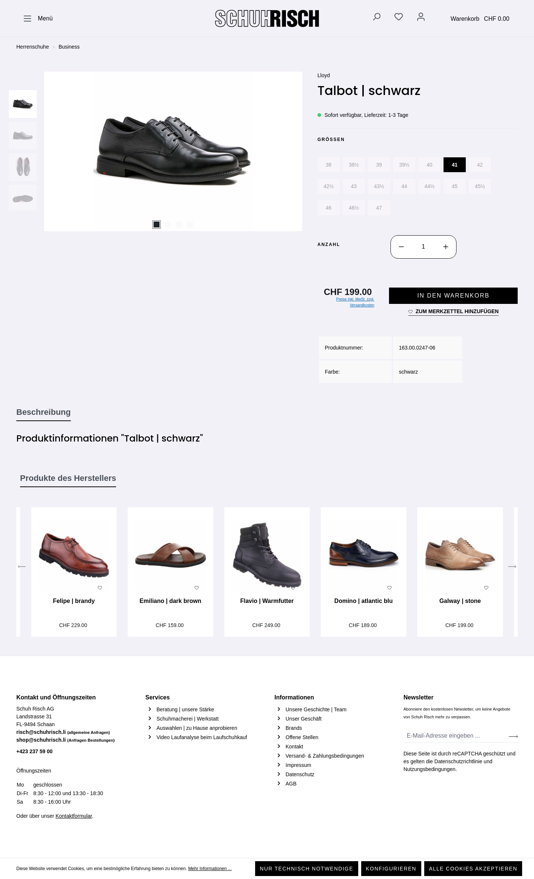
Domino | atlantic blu (363, 601)
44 (404, 186)
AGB (291, 784)
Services (157, 697)
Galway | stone (460, 601)
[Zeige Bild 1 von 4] (156, 224)
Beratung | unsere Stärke (185, 709)
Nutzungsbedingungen (429, 769)
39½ (404, 165)
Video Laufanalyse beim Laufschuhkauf (201, 737)
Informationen (294, 697)
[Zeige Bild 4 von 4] (190, 224)
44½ (429, 186)
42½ (328, 186)
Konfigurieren (391, 869)
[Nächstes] (512, 567)
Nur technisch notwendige (306, 869)
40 (429, 165)
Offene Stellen (302, 737)
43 (354, 186)
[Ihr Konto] (421, 18)
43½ (379, 186)
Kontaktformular (74, 816)
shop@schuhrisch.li (65, 740)
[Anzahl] (423, 247)
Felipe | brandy (74, 601)
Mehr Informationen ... (209, 868)
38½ (354, 165)
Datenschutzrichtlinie (458, 761)
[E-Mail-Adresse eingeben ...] (456, 735)
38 (329, 165)
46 (329, 208)
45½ (480, 186)
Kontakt (294, 747)
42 (480, 165)
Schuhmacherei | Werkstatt (187, 719)
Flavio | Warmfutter (267, 601)
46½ (354, 208)
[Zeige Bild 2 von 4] (168, 224)
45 (455, 186)
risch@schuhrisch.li (63, 732)
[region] (159, 151)
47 (379, 208)
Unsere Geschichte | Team (316, 709)
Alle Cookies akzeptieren (473, 869)
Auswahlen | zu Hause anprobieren (196, 728)
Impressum (298, 765)
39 (379, 165)
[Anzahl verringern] (401, 247)
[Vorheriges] (22, 567)
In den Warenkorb (453, 295)
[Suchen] (376, 18)
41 (455, 165)
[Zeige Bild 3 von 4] (179, 224)
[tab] (43, 412)
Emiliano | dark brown (170, 601)
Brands (294, 728)
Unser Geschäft (304, 719)
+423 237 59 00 (34, 751)
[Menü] (37, 18)
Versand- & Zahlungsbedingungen (325, 756)
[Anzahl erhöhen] (446, 247)
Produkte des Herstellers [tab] (68, 478)
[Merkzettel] (399, 18)
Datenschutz (300, 774)
